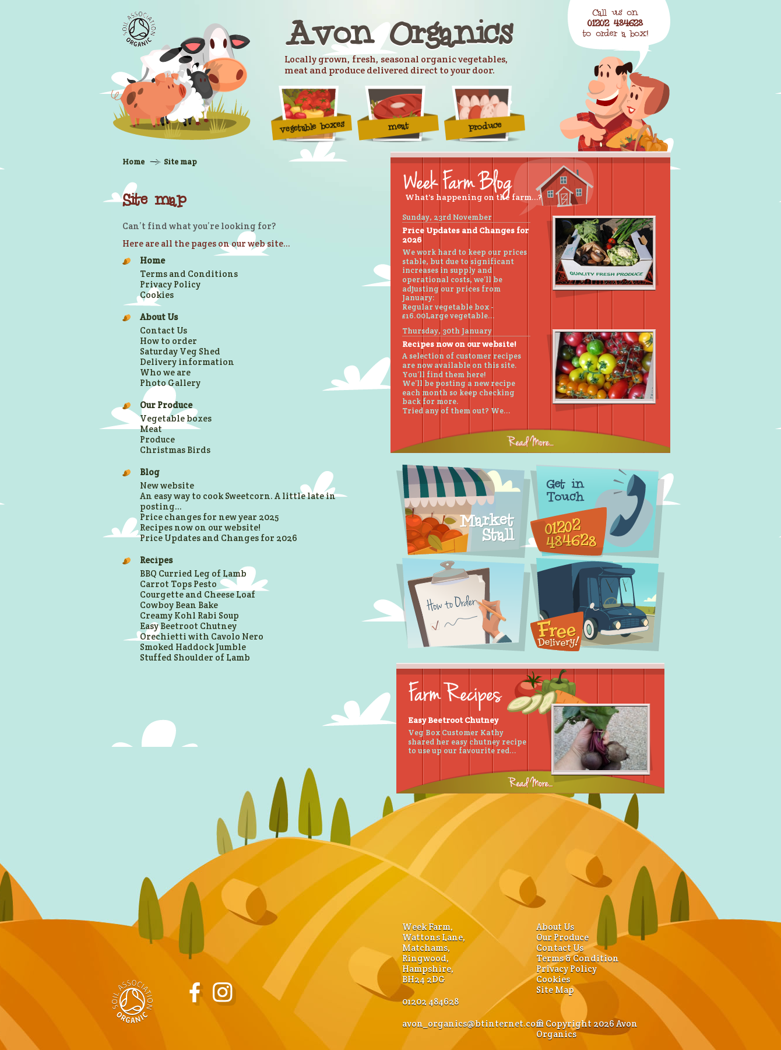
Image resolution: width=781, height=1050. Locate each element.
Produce (485, 114)
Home (133, 162)
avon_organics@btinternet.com (473, 1023)
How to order (168, 340)
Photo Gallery (170, 382)
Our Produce (166, 404)
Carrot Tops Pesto (178, 583)
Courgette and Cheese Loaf (197, 594)
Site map (180, 162)
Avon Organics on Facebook (196, 994)
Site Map (555, 989)
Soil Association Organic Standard (139, 29)
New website (167, 485)
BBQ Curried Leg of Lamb (193, 573)
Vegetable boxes (176, 418)
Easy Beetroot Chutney (188, 625)
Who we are (165, 372)
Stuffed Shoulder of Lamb (195, 657)
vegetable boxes (312, 114)
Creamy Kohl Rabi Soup (189, 615)
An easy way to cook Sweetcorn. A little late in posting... (238, 501)
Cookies (157, 294)
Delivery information (187, 361)
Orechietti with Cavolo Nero (201, 636)
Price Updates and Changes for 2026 (218, 537)
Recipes (156, 560)
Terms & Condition (577, 958)
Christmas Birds (175, 449)
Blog (150, 471)
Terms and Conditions (189, 273)
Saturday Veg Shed (180, 351)
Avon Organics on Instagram (224, 994)
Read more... (530, 441)
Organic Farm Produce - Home (181, 81)
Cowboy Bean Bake (179, 604)
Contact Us (163, 330)
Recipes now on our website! (200, 527)
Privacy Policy (170, 284)
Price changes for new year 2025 (209, 516)
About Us (159, 316)
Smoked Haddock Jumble (193, 646)
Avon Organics (398, 32)
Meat (398, 114)
